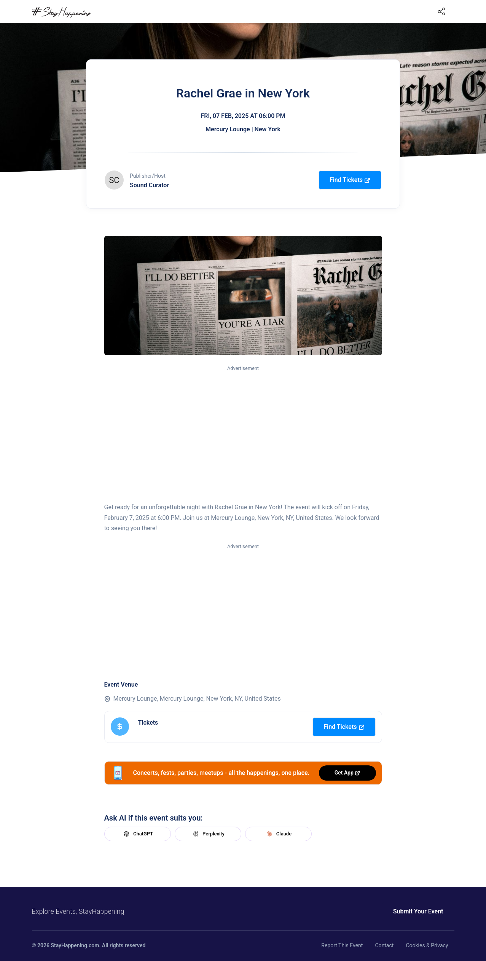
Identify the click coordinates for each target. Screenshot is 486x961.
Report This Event (342, 945)
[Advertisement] (243, 429)
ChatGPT (137, 833)
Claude (278, 833)
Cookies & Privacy (427, 945)
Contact (384, 945)
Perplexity (208, 833)
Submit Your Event (418, 911)
